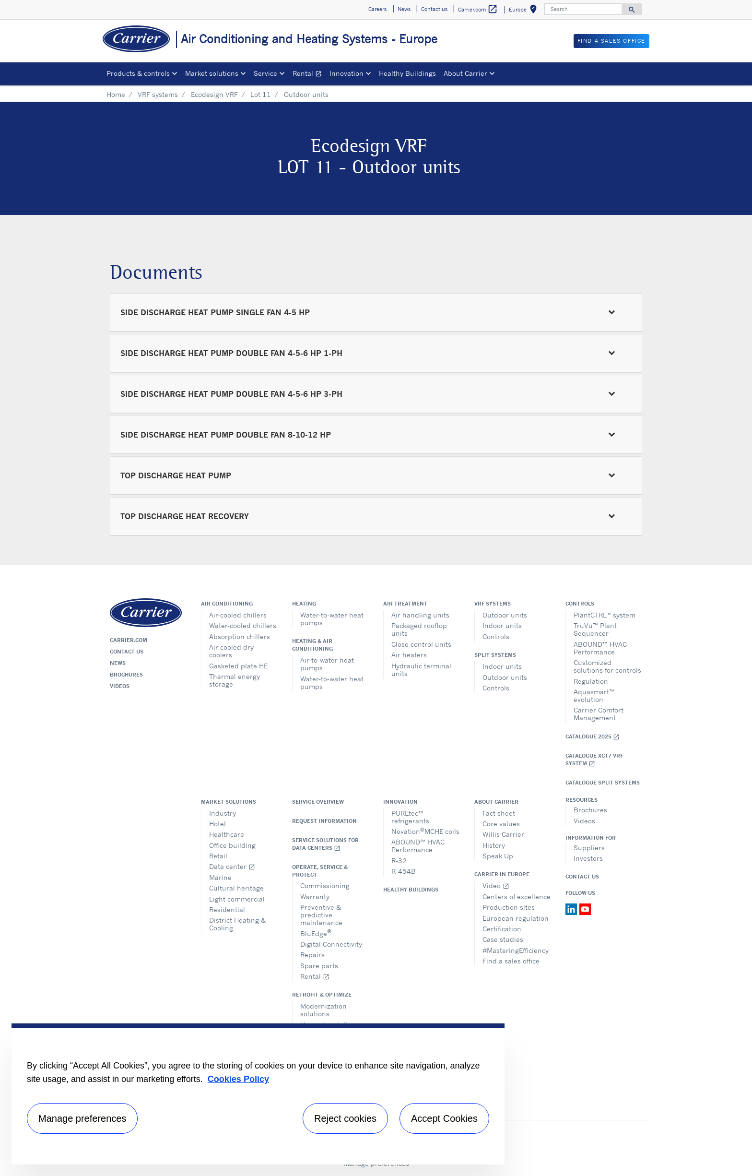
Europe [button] (524, 11)
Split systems (495, 655)
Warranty (314, 896)
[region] (258, 1093)
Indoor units (502, 625)
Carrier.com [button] (478, 9)
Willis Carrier (503, 834)
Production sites (508, 907)
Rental (309, 74)
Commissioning (325, 885)
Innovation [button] (346, 73)
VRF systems (158, 94)
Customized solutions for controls (607, 666)
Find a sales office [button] (611, 40)
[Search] (583, 9)
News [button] (404, 9)
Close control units (421, 644)
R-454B (403, 871)
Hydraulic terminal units (421, 669)
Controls (495, 636)
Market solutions (228, 801)
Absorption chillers (239, 636)
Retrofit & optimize (322, 994)
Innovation (400, 801)
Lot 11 (260, 94)
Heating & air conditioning (312, 645)
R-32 (399, 860)
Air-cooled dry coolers (231, 651)
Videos (119, 686)
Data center (232, 866)
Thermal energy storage (234, 680)
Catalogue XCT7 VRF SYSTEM (594, 759)
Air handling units (420, 615)
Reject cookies (345, 1118)
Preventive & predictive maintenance (321, 915)
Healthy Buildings (407, 73)
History (493, 845)
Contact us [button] (434, 9)
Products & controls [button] (138, 73)
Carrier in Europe (501, 874)
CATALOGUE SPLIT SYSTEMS (602, 782)
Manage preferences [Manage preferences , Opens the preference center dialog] (82, 1118)
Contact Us (582, 876)
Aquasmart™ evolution (594, 695)
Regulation (591, 681)
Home (115, 94)
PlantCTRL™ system (604, 615)
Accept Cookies (444, 1118)
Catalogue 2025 (592, 736)
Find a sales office (511, 961)
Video (495, 885)
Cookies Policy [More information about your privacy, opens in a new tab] (238, 1079)
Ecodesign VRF (214, 94)
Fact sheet (498, 813)
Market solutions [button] (211, 73)
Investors (588, 858)
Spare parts (319, 966)
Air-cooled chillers (238, 615)
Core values (501, 824)
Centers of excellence (516, 896)
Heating (304, 603)
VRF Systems (492, 603)
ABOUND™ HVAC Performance (600, 648)
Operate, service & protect (320, 871)
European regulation (515, 918)
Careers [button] (377, 9)
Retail (218, 856)
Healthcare (226, 834)
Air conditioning (227, 603)
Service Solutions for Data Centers (325, 844)
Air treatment (405, 603)
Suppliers (589, 847)
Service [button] (265, 73)
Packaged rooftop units (419, 629)
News (118, 663)
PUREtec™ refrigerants (410, 817)
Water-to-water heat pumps (332, 619)
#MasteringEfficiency (515, 950)
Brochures (126, 674)
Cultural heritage (236, 888)
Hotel (217, 824)
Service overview (318, 801)
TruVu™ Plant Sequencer (595, 629)
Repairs (312, 954)
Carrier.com (128, 640)
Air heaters (409, 655)
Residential (227, 909)
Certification (501, 929)
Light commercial (237, 899)
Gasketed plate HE (238, 666)
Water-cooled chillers (242, 625)
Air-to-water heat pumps (327, 664)
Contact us (126, 651)
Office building (232, 845)
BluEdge (315, 932)
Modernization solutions (323, 1010)
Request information (324, 821)
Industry (222, 813)
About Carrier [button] (465, 73)
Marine (220, 877)
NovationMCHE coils (425, 830)
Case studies (502, 939)
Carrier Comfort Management (598, 714)
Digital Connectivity (331, 944)
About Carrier (496, 801)
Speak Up (497, 856)
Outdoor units (504, 615)
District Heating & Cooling (237, 924)
